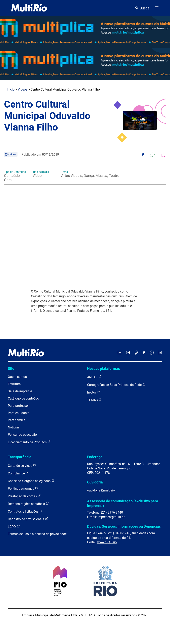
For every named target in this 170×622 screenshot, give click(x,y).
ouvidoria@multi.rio (101, 490)
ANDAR (94, 377)
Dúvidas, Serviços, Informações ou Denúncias (124, 526)
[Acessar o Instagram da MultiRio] (127, 353)
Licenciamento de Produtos (29, 442)
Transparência (19, 457)
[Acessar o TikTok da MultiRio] (135, 353)
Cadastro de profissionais (28, 519)
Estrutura (14, 384)
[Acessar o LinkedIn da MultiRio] (159, 353)
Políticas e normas (23, 488)
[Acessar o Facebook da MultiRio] (143, 353)
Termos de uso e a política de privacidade (37, 534)
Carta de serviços (22, 465)
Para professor (18, 406)
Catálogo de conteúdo (23, 398)
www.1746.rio (107, 542)
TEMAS (94, 400)
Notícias (14, 427)
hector (93, 392)
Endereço (94, 457)
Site (11, 368)
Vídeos (22, 89)
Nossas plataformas (103, 368)
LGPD (14, 526)
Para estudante (18, 413)
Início (10, 89)
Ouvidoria (95, 482)
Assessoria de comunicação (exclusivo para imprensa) (122, 503)
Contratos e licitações (25, 511)
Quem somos (17, 377)
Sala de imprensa (20, 391)
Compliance (18, 473)
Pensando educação (22, 434)
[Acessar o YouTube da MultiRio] (119, 353)
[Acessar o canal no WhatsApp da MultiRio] (151, 353)
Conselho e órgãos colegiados (31, 481)
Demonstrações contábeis (28, 504)
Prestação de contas (24, 496)
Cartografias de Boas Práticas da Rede (116, 384)
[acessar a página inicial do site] (29, 8)
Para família (16, 420)
